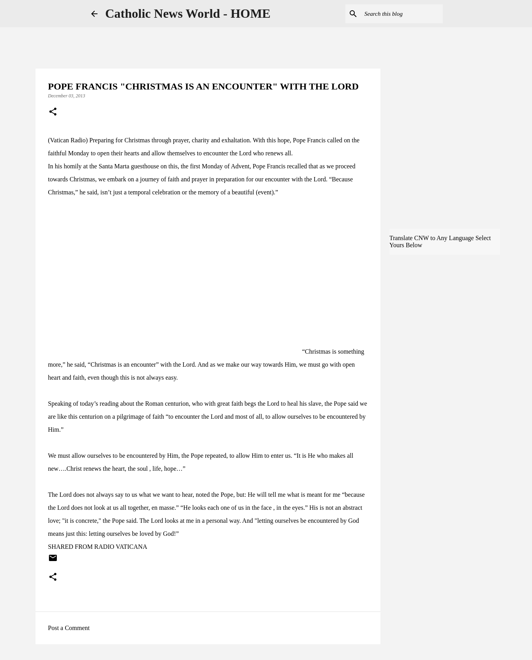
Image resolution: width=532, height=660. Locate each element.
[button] (53, 112)
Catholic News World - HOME (188, 13)
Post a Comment (69, 628)
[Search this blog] (401, 13)
